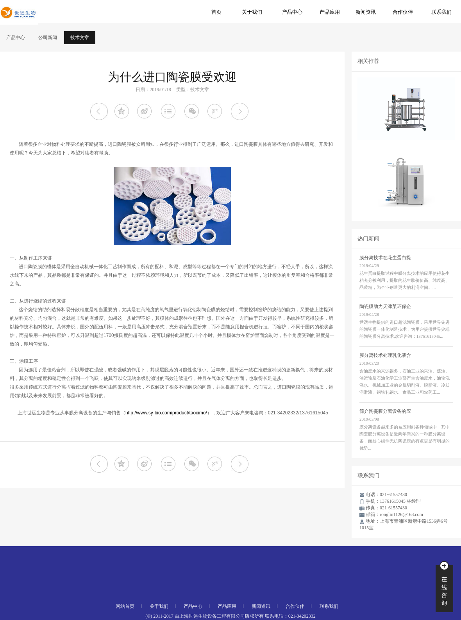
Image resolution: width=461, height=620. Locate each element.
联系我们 (441, 12)
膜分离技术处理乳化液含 (385, 355)
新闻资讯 (366, 12)
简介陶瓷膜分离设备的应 (385, 411)
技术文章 (79, 37)
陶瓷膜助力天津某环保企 (385, 306)
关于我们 (252, 12)
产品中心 (292, 12)
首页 (216, 12)
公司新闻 (47, 37)
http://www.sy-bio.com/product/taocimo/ (166, 413)
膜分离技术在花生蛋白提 (385, 257)
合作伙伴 (403, 12)
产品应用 (330, 12)
